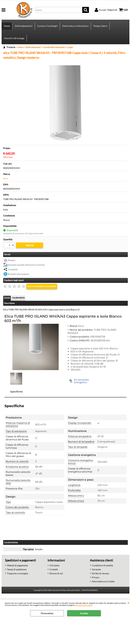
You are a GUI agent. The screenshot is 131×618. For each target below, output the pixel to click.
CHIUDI (128, 602)
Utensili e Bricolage (14, 41)
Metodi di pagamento (17, 569)
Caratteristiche (18, 302)
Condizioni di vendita (102, 569)
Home (7, 27)
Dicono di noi (56, 577)
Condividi (13, 274)
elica (5, 183)
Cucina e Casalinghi (47, 27)
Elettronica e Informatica (75, 27)
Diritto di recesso (100, 577)
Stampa (11, 264)
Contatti (54, 573)
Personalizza (47, 613)
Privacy (95, 581)
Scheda (7, 302)
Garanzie (96, 573)
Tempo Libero (100, 27)
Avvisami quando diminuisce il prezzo (26, 269)
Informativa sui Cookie (83, 605)
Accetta (84, 613)
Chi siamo (54, 569)
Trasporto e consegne (17, 577)
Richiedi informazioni (18, 278)
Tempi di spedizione (16, 573)
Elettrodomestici (23, 27)
